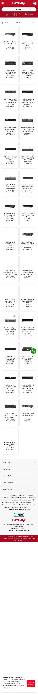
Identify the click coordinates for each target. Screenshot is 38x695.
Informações (19, 469)
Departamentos (19, 483)
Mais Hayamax (19, 462)
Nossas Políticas (19, 476)
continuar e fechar (31, 683)
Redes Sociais (19, 489)
